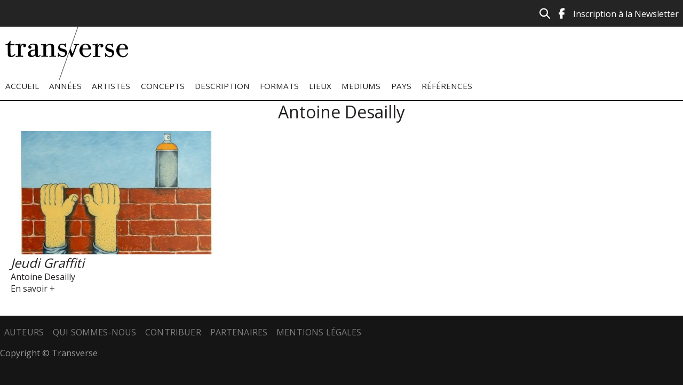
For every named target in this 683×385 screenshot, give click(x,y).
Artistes (111, 86)
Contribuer (173, 332)
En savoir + (33, 288)
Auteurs (24, 332)
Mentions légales (319, 332)
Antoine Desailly (43, 277)
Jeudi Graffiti (47, 262)
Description (222, 86)
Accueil (22, 86)
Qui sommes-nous (94, 332)
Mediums (361, 86)
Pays (401, 86)
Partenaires (239, 332)
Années (65, 86)
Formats (279, 86)
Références (447, 86)
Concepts (163, 86)
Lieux (320, 86)
